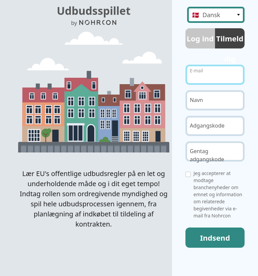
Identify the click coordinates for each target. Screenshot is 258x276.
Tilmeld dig (230, 40)
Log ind (200, 38)
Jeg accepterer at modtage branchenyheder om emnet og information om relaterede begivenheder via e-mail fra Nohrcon (218, 194)
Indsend (215, 238)
